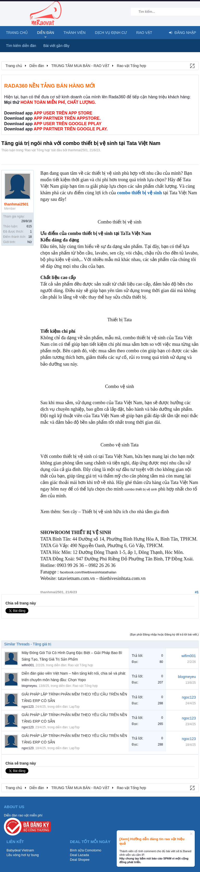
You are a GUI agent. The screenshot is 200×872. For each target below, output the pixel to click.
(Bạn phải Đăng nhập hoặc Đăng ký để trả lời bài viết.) (164, 634)
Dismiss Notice (191, 834)
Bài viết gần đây (56, 46)
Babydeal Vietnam (20, 850)
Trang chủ (17, 33)
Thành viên (75, 33)
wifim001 (28, 665)
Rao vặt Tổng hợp (37, 150)
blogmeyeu (29, 686)
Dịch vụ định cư (111, 33)
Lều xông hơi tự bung (23, 855)
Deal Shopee (80, 860)
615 (29, 226)
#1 (197, 592)
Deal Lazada (79, 855)
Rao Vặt (144, 33)
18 (30, 237)
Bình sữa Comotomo (85, 850)
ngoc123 (28, 706)
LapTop (74, 706)
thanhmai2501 (78, 150)
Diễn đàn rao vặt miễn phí (23, 815)
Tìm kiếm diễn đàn (21, 46)
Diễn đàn (45, 33)
